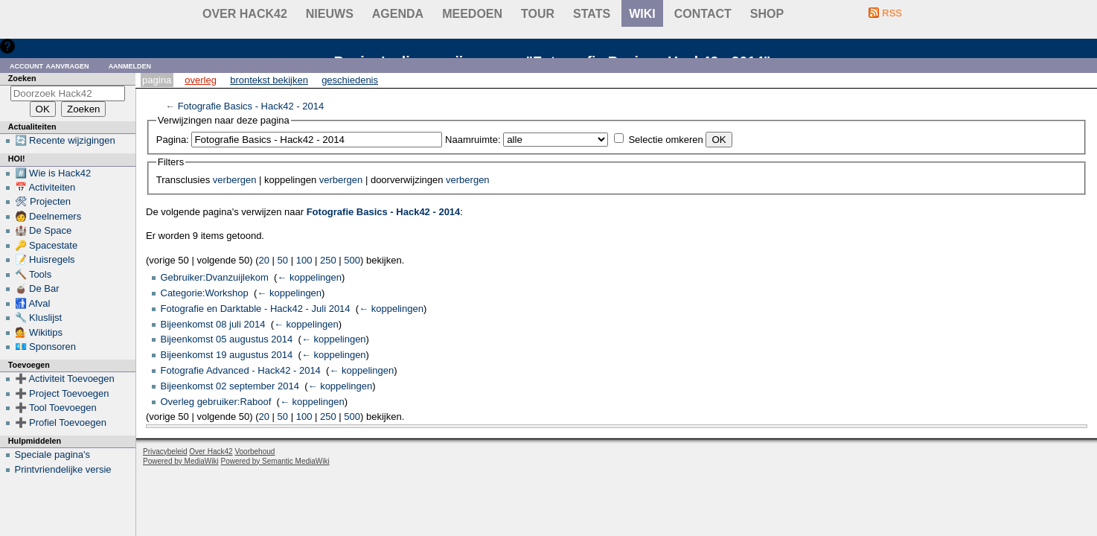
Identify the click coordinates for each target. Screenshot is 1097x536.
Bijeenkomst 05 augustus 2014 (227, 339)
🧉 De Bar (37, 288)
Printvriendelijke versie (63, 469)
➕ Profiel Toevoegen (60, 422)
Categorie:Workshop (205, 293)
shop (767, 13)
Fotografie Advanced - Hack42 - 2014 (241, 370)
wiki (642, 13)
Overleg (201, 80)
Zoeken (22, 78)
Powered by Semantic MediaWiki (275, 461)
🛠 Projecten (43, 201)
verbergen (235, 179)
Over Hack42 (244, 13)
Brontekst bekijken (269, 80)
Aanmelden (130, 65)
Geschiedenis (350, 80)
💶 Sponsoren (46, 346)
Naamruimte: (472, 139)
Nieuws (330, 13)
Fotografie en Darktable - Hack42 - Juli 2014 (256, 308)
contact (703, 13)
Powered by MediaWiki (181, 461)
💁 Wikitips (39, 332)
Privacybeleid (165, 451)
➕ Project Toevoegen (62, 393)
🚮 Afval (33, 303)
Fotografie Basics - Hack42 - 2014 (251, 106)
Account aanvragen (49, 65)
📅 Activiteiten (45, 187)
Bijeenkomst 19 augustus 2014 (227, 354)
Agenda (397, 13)
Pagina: (172, 139)
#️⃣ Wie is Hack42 (53, 173)
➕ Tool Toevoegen (56, 407)
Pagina (156, 80)
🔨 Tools (33, 274)
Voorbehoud (254, 451)
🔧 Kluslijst (39, 317)
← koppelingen (309, 277)
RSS (892, 13)
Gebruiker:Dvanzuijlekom (215, 277)
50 (283, 260)
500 (352, 260)
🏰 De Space (43, 230)
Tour (537, 13)
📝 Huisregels (45, 259)
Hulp (29, 45)
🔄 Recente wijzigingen (65, 140)
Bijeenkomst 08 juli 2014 (213, 324)
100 (304, 260)
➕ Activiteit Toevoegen (65, 378)
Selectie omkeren (665, 139)
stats (591, 13)
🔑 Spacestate (46, 245)
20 (264, 260)
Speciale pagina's (53, 454)
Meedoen (472, 13)
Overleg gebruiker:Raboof (216, 401)
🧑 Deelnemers (48, 216)
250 (328, 260)
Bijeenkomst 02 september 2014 (230, 386)
